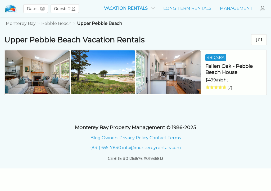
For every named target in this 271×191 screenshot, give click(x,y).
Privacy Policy (133, 137)
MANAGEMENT (236, 8)
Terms (174, 137)
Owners (110, 137)
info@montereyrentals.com (151, 147)
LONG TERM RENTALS (187, 8)
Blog (96, 137)
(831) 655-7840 (105, 147)
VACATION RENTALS (129, 8)
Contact (158, 137)
